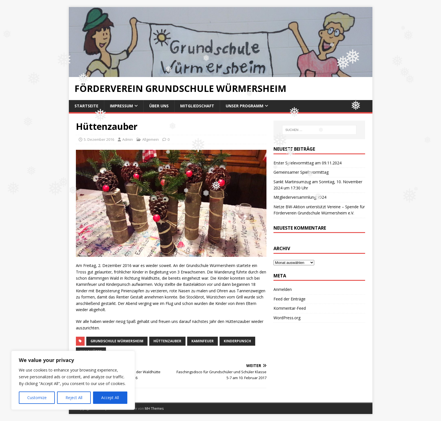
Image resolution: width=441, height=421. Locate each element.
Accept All (110, 397)
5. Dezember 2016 (99, 139)
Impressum (121, 105)
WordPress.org (286, 317)
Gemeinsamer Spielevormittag (301, 172)
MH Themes (154, 408)
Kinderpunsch (237, 341)
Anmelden (282, 289)
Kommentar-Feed (289, 308)
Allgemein (150, 139)
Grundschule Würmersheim (117, 341)
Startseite (86, 105)
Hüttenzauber (167, 341)
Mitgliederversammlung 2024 (299, 197)
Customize (37, 397)
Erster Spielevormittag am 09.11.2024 (307, 163)
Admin (127, 139)
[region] (73, 380)
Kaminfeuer (202, 341)
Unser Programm (244, 105)
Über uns (159, 105)
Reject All (73, 397)
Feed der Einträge (289, 299)
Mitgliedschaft (197, 105)
